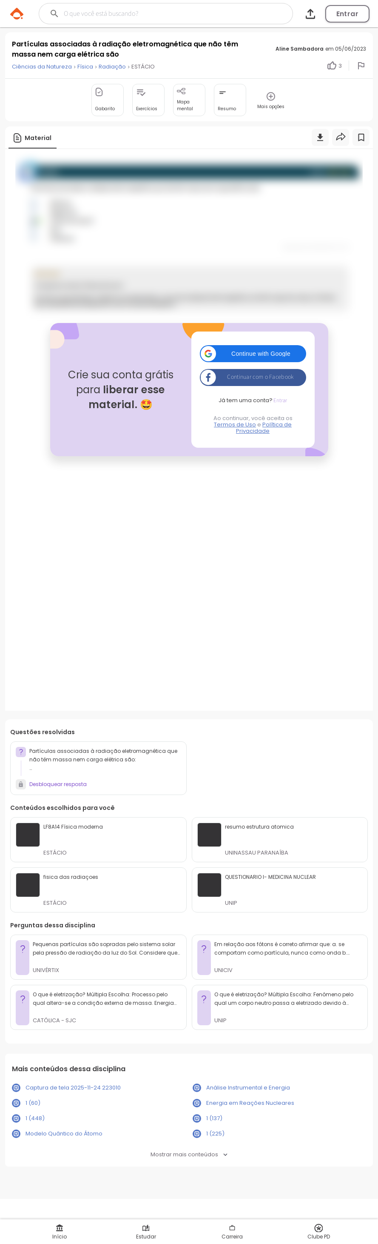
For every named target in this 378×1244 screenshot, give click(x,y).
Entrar (347, 14)
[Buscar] (153, 13)
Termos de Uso (235, 424)
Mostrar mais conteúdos (189, 1154)
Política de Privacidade (264, 427)
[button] (253, 353)
